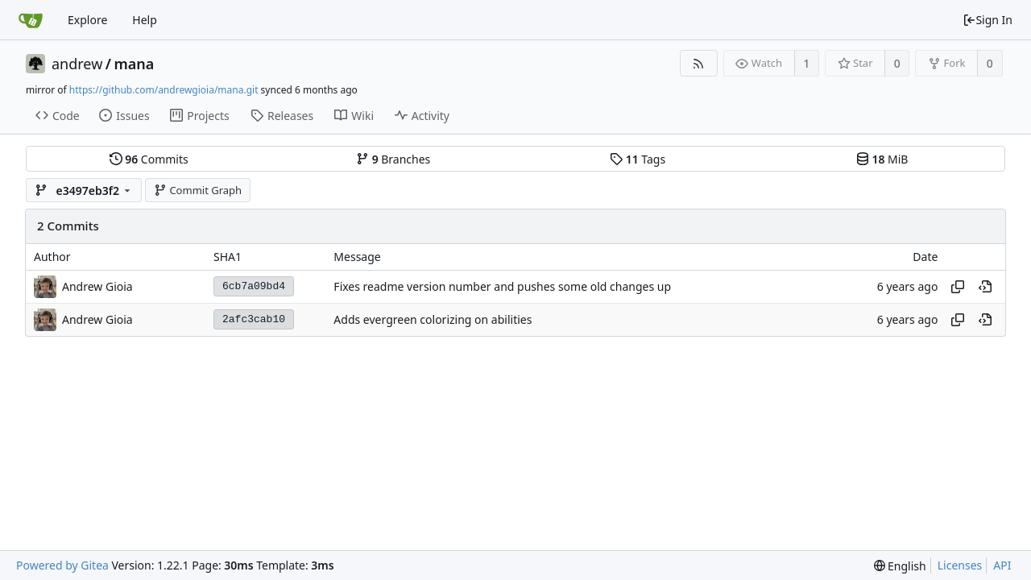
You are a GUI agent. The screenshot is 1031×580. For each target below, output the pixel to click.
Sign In (987, 19)
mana (134, 64)
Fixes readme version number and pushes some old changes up (502, 286)
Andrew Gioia (97, 286)
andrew (77, 64)
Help (144, 19)
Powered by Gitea (62, 565)
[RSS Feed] (699, 63)
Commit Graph (198, 190)
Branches (393, 159)
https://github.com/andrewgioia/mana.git (164, 90)
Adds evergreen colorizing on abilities (432, 319)
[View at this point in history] (985, 287)
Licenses (960, 565)
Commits (149, 159)
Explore (87, 19)
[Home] (30, 20)
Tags (637, 159)
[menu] (900, 566)
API (1002, 565)
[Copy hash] (958, 287)
